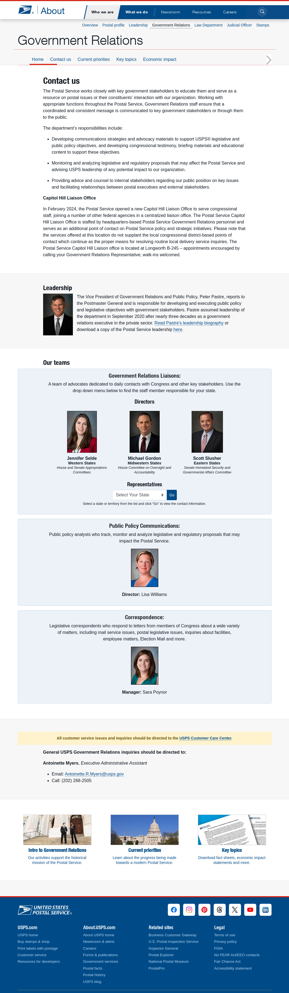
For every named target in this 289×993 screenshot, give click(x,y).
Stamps (262, 25)
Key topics (167, 59)
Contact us (101, 59)
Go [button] (171, 495)
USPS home (28, 935)
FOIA (218, 948)
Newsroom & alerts (99, 942)
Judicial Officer (239, 25)
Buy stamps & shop (34, 942)
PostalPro (157, 968)
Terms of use (225, 935)
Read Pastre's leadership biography (189, 323)
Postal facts (92, 968)
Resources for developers (39, 961)
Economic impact (200, 59)
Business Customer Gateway (172, 935)
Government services (100, 961)
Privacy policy (225, 942)
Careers (89, 948)
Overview (90, 25)
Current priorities (134, 59)
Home (78, 59)
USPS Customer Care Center (205, 738)
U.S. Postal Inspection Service (174, 942)
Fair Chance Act (227, 961)
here (178, 329)
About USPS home (98, 935)
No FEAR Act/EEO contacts (237, 955)
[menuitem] (103, 12)
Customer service (32, 955)
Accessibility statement (233, 968)
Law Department (209, 25)
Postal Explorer (161, 955)
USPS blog (92, 982)
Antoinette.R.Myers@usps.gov (94, 774)
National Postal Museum (169, 961)
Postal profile (113, 25)
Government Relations (171, 25)
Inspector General (163, 948)
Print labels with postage (38, 948)
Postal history (94, 975)
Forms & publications (100, 955)
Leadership (138, 25)
